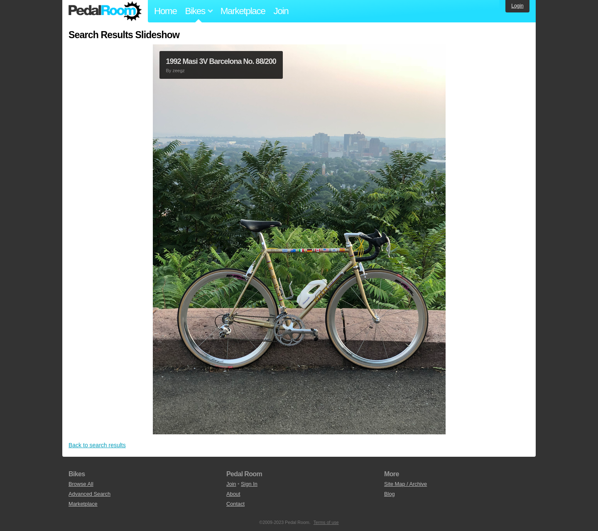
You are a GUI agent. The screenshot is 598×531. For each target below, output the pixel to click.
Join (281, 11)
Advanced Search (89, 494)
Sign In (249, 484)
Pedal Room (105, 11)
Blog (389, 494)
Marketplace (243, 11)
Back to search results (97, 445)
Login (517, 6)
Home (165, 11)
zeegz (178, 70)
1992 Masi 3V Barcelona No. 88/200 (221, 61)
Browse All (81, 484)
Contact (235, 504)
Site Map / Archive (405, 484)
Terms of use (326, 522)
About (233, 494)
